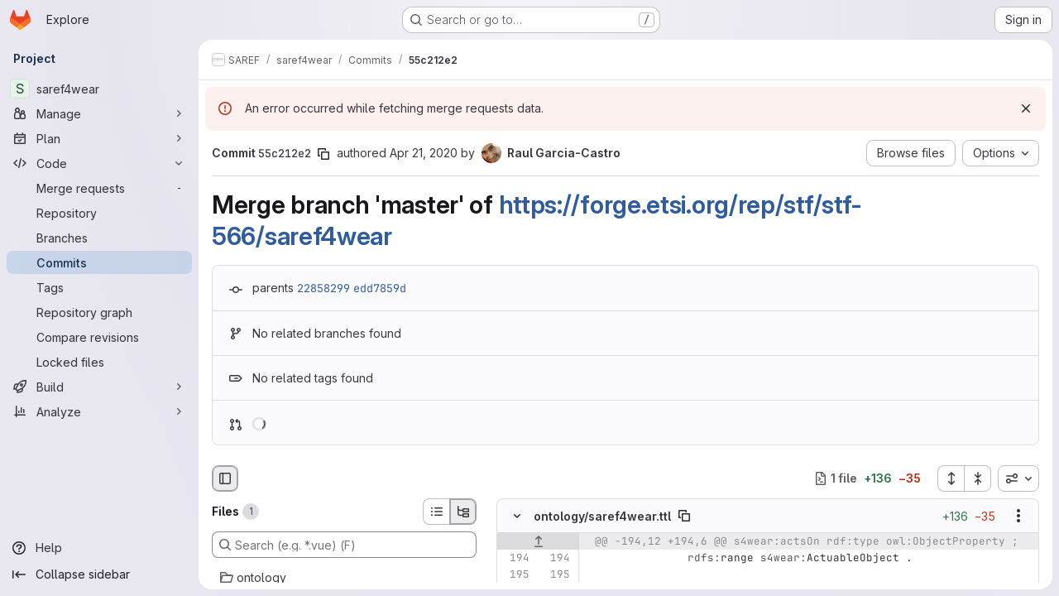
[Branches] (99, 237)
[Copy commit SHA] (323, 154)
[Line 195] (515, 574)
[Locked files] (99, 361)
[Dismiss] (1026, 108)
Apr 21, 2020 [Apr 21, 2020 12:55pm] (424, 153)
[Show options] (1018, 516)
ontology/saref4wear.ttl (602, 516)
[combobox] (1018, 478)
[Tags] (99, 287)
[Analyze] (99, 411)
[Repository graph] (99, 312)
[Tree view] (463, 511)
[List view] (436, 511)
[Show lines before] (538, 541)
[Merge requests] (99, 187)
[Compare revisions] (99, 336)
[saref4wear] (99, 88)
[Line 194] (515, 558)
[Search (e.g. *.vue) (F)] (344, 544)
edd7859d (379, 288)
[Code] (99, 163)
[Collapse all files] (978, 478)
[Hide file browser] (225, 478)
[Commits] (99, 262)
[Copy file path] (684, 516)
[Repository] (99, 212)
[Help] (99, 548)
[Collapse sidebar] (99, 574)
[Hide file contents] (517, 516)
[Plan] (99, 138)
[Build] (99, 386)
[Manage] (99, 113)
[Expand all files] (950, 478)
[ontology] (344, 578)
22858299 (323, 288)
